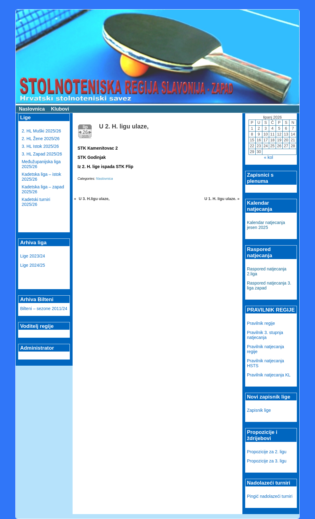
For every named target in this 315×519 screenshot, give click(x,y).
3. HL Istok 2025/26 (40, 146)
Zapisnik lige (259, 410)
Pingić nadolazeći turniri (270, 496)
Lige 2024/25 (32, 265)
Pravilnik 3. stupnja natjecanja (265, 335)
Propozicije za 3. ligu (266, 460)
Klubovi (60, 109)
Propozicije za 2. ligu (266, 451)
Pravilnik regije (261, 323)
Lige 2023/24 (32, 256)
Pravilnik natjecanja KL (269, 374)
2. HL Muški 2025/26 (41, 130)
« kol (268, 157)
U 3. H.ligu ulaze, (94, 199)
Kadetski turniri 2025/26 (36, 202)
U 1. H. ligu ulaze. (220, 199)
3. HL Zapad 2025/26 (42, 153)
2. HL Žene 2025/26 (40, 138)
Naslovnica (32, 109)
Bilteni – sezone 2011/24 (43, 308)
